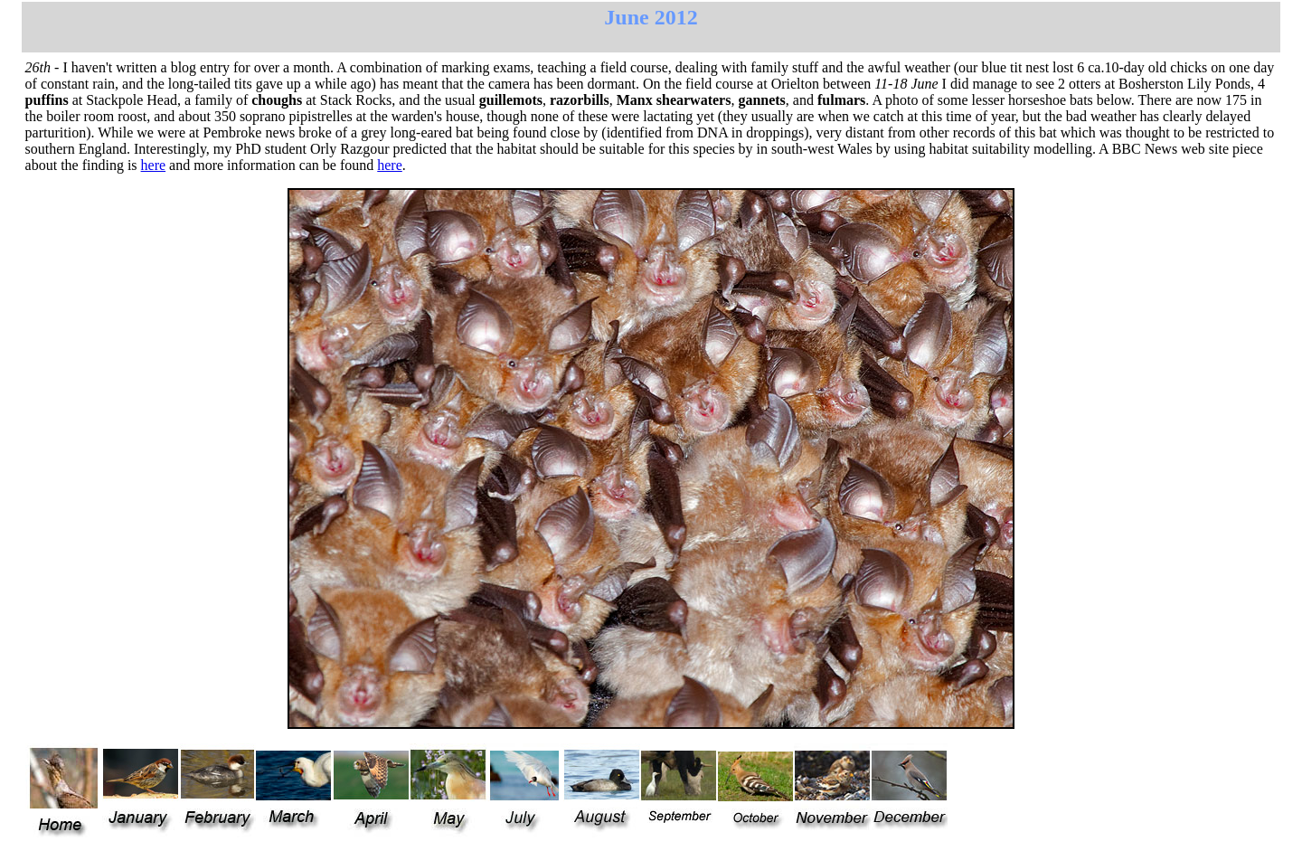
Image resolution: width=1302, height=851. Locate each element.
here (153, 165)
